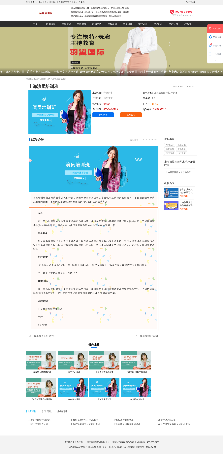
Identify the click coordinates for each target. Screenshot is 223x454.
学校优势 (81, 24)
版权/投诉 (121, 447)
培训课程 (50, 24)
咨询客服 (184, 196)
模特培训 (170, 153)
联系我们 (189, 24)
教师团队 (96, 24)
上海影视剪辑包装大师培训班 (85, 424)
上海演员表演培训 (45, 336)
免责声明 (131, 447)
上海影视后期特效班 (123, 420)
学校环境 (173, 24)
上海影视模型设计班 (38, 424)
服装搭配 (182, 145)
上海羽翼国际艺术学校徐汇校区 (181, 172)
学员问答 (127, 24)
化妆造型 (182, 153)
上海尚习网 (45, 79)
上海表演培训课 (150, 336)
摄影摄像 (170, 149)
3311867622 (159, 109)
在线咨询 (131, 115)
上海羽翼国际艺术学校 (67, 2)
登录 (104, 447)
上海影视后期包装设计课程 (84, 420)
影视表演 (182, 149)
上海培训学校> (49, 2)
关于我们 (68, 442)
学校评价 (142, 24)
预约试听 (103, 115)
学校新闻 (112, 24)
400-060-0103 (183, 11)
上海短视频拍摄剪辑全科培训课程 (173, 424)
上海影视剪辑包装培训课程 (127, 424)
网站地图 (92, 447)
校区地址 (158, 24)
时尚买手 (170, 145)
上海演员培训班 (59, 79)
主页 (35, 24)
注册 (99, 447)
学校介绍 (66, 24)
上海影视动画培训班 (166, 420)
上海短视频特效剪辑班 (39, 420)
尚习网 (29, 2)
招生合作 (190, 2)
